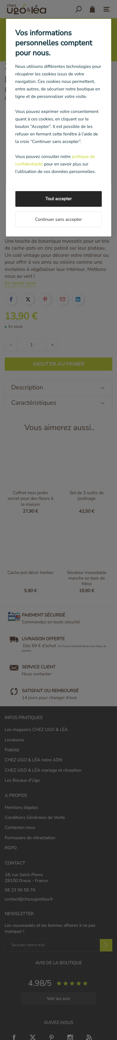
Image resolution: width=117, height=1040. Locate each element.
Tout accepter (58, 199)
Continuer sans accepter (58, 219)
